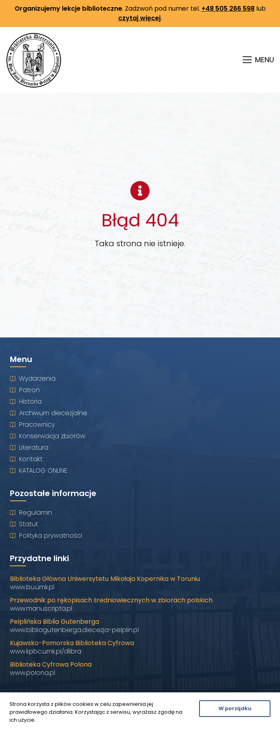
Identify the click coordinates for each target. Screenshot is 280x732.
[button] (257, 60)
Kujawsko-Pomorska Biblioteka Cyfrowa (72, 643)
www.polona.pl (32, 672)
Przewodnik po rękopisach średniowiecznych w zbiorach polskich (111, 600)
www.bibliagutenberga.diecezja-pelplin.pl (74, 629)
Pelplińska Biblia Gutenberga (54, 621)
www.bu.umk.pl (32, 587)
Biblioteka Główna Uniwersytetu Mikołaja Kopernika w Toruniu (105, 578)
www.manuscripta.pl (41, 608)
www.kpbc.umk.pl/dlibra (45, 651)
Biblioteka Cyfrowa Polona (51, 664)
